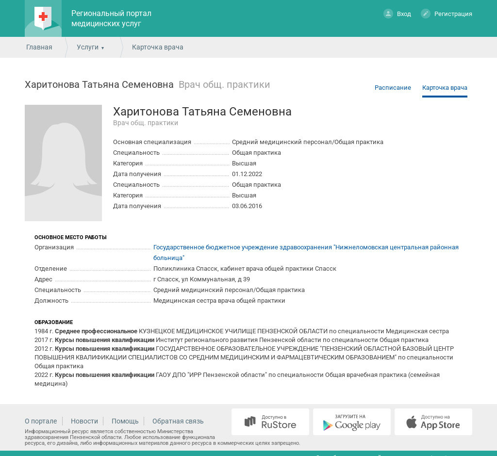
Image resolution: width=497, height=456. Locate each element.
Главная (39, 47)
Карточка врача (444, 87)
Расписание (393, 87)
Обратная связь (178, 421)
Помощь (125, 421)
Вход (397, 13)
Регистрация (446, 13)
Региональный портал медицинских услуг (111, 18)
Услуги (88, 47)
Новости (84, 421)
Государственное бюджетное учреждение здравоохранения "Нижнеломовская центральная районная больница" (306, 252)
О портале (41, 421)
